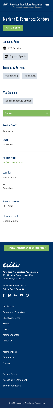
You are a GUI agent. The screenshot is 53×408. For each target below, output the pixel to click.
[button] (47, 113)
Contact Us (8, 357)
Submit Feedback (12, 385)
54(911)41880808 (13, 162)
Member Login (10, 351)
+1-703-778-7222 (15, 288)
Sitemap (7, 363)
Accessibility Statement (15, 379)
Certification (9, 306)
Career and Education (14, 312)
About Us (7, 340)
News (6, 329)
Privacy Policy (10, 374)
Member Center (11, 334)
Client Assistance (11, 318)
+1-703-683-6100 (17, 285)
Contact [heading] (9, 113)
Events (6, 323)
